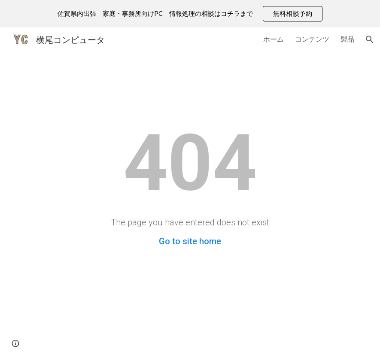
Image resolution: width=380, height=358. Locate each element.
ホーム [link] (273, 39)
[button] (369, 39)
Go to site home (190, 241)
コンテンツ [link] (312, 39)
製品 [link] (347, 39)
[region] (190, 13)
